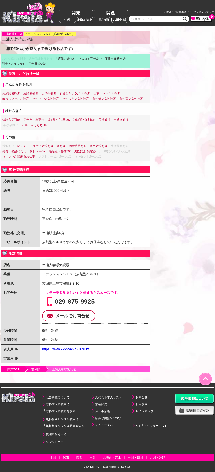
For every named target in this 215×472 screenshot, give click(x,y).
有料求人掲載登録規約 (61, 411)
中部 (67, 20)
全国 (53, 457)
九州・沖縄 (157, 457)
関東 (76, 13)
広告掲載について (186, 12)
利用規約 (142, 404)
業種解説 (101, 404)
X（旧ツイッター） (148, 425)
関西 (111, 13)
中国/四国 (102, 20)
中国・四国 (135, 457)
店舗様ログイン (194, 410)
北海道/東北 (85, 20)
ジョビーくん (104, 425)
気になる (203, 18)
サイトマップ (206, 12)
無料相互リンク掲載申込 (62, 419)
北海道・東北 (112, 457)
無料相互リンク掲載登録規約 (65, 426)
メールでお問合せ (72, 315)
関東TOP (13, 369)
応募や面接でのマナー (110, 418)
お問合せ (169, 12)
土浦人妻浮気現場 (64, 369)
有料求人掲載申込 (58, 404)
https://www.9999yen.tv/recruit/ (65, 349)
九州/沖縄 (119, 20)
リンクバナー (55, 442)
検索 (185, 19)
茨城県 (35, 369)
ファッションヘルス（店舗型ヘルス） (49, 34)
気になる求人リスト (108, 397)
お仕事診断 (102, 411)
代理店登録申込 (56, 434)
